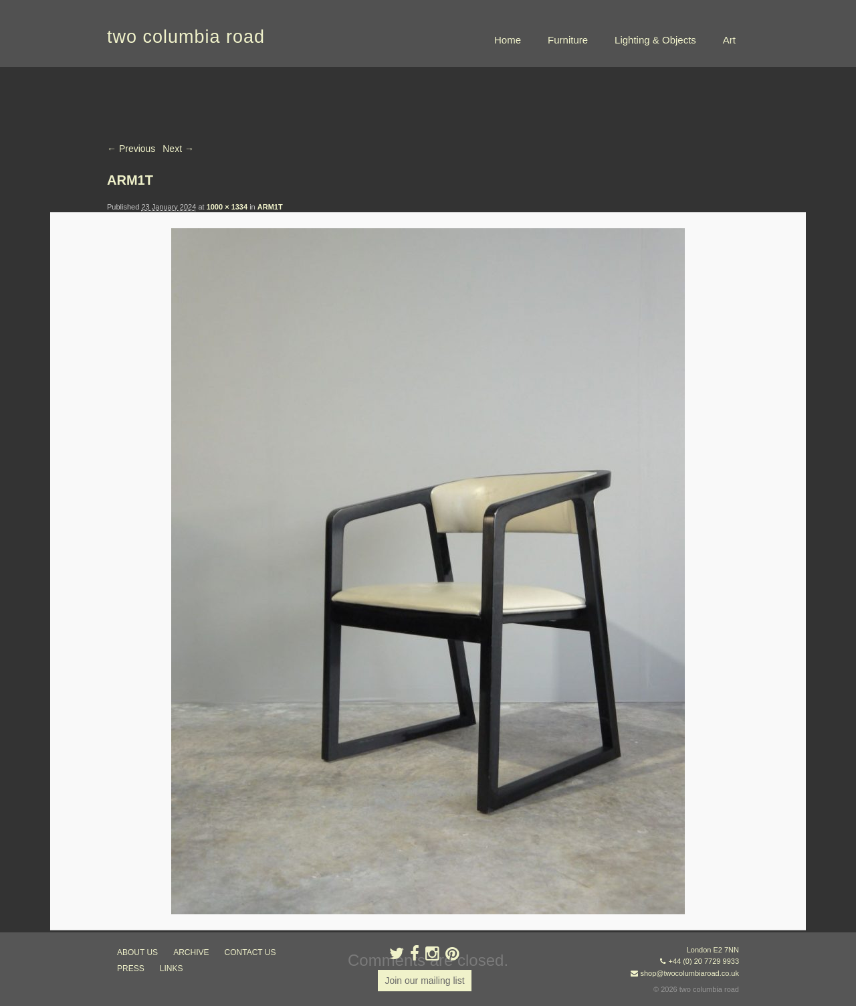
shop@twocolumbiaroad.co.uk (689, 973)
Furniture (568, 40)
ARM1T (270, 207)
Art (729, 40)
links (171, 968)
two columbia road (186, 37)
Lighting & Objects (655, 40)
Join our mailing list (424, 980)
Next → (178, 148)
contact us (250, 952)
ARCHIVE (191, 952)
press (130, 968)
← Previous (131, 148)
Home (507, 40)
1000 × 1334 (227, 207)
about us (137, 952)
